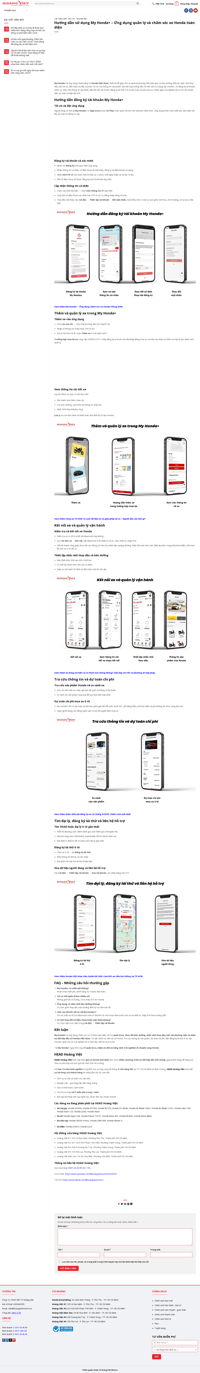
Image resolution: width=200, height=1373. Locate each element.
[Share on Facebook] (119, 1204)
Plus (156, 1323)
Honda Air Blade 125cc (162, 1108)
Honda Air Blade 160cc (140, 1108)
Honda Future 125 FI (91, 1116)
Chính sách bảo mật (164, 1300)
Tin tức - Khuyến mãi (77, 19)
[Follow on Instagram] (191, 10)
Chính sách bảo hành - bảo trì (168, 1305)
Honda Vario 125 (65, 1111)
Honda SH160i (90, 1108)
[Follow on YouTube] (195, 10)
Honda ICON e (72, 1126)
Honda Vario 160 (182, 1108)
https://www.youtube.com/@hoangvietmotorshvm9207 (91, 1173)
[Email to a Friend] (125, 1204)
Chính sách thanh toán (165, 1314)
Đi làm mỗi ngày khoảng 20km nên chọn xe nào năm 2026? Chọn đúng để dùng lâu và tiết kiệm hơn (27, 41)
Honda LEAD (80, 1111)
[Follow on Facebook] (186, 10)
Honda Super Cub (71, 1116)
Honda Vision (93, 1111)
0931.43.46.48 (21, 1327)
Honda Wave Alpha (143, 1116)
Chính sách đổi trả (163, 1319)
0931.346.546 (21, 1330)
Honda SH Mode (120, 1108)
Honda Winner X (114, 1120)
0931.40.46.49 (21, 1334)
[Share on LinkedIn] (131, 1204)
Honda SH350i (75, 1108)
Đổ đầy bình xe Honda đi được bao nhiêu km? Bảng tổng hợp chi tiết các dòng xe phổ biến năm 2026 (28, 30)
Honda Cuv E (86, 1126)
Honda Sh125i (104, 1108)
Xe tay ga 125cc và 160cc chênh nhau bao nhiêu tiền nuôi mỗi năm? (27, 62)
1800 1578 (16, 1312)
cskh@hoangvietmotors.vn (20, 1308)
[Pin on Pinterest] (128, 1204)
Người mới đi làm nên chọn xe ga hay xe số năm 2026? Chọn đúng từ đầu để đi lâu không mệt (28, 53)
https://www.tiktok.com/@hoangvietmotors (83, 1179)
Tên (60, 1249)
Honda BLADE (126, 1116)
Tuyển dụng (160, 1328)
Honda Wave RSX (110, 1116)
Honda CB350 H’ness (79, 1120)
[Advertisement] (125, 60)
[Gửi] (138, 3)
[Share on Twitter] (122, 1204)
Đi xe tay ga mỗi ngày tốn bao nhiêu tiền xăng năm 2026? (27, 71)
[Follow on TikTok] (10, 1340)
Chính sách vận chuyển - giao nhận (170, 1310)
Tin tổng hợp (60, 19)
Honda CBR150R (98, 1120)
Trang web (155, 1249)
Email (107, 1249)
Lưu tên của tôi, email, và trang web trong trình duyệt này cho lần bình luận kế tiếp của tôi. (105, 1262)
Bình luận (63, 1226)
